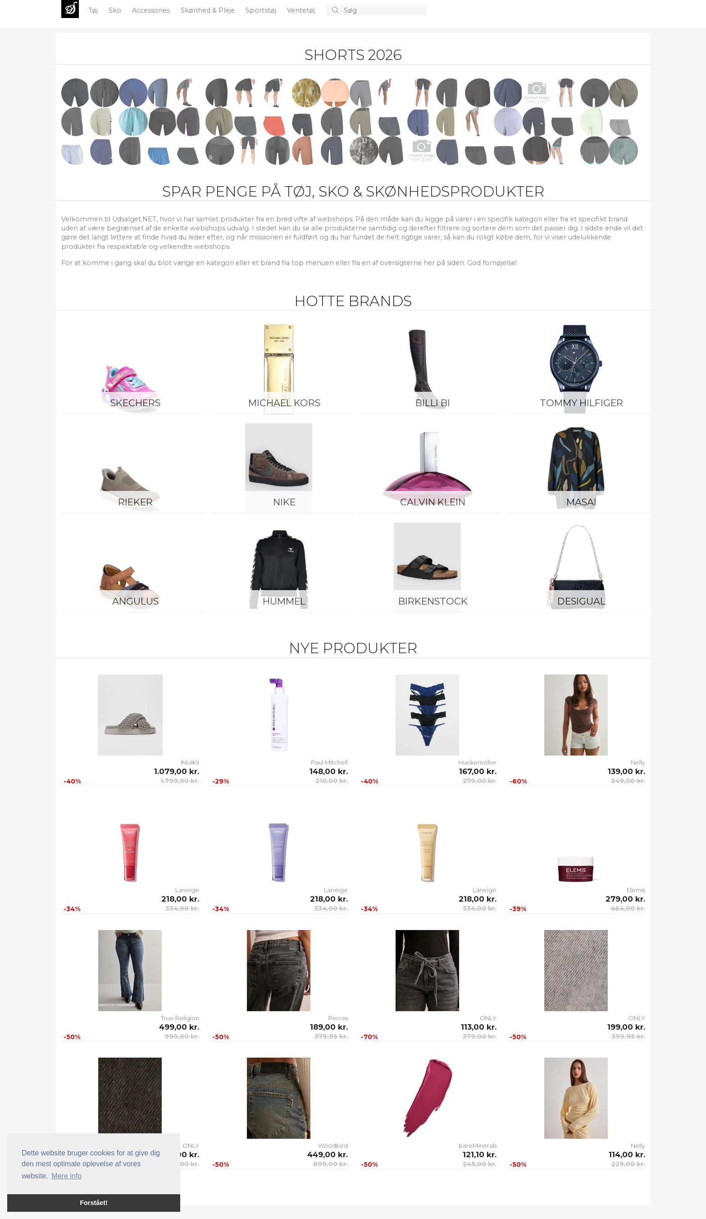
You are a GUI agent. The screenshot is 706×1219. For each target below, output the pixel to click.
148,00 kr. (329, 771)
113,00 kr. (478, 1026)
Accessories (152, 10)
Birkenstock (433, 601)
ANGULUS (135, 601)
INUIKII (190, 762)
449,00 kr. (327, 1154)
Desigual (581, 601)
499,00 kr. (179, 1026)
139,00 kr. (626, 771)
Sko (116, 10)
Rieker (135, 502)
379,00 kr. (479, 1036)
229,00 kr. (628, 1164)
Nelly (638, 762)
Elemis (636, 890)
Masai (581, 502)
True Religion (180, 1018)
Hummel (284, 601)
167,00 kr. (477, 771)
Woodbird (333, 1145)
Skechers (135, 402)
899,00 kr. (330, 1164)
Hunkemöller (477, 762)
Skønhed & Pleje (209, 10)
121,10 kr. (479, 1154)
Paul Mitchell (329, 762)
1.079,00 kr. (176, 771)
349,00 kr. (628, 780)
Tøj (94, 10)
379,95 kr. (331, 1036)
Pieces (338, 1018)
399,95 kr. (628, 1036)
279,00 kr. (479, 780)
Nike (284, 502)
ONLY (488, 1018)
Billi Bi (432, 402)
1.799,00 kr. (179, 780)
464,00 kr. (627, 908)
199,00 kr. (626, 1026)
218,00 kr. (180, 898)
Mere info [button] (66, 1176)
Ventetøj (302, 10)
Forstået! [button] (94, 1202)
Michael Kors (284, 402)
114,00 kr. (627, 1154)
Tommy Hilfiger (581, 402)
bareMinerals (477, 1145)
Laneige (187, 890)
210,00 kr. (331, 780)
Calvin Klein (432, 502)
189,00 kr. (329, 1026)
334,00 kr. (182, 908)
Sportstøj (262, 10)
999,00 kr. (181, 1036)
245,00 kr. (479, 1164)
